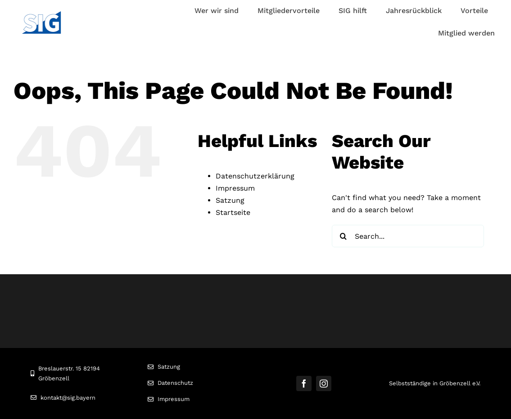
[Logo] (41, 14)
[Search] (343, 236)
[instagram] (323, 383)
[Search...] (408, 236)
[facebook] (304, 383)
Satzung (230, 200)
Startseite (233, 212)
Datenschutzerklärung (255, 176)
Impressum (235, 188)
